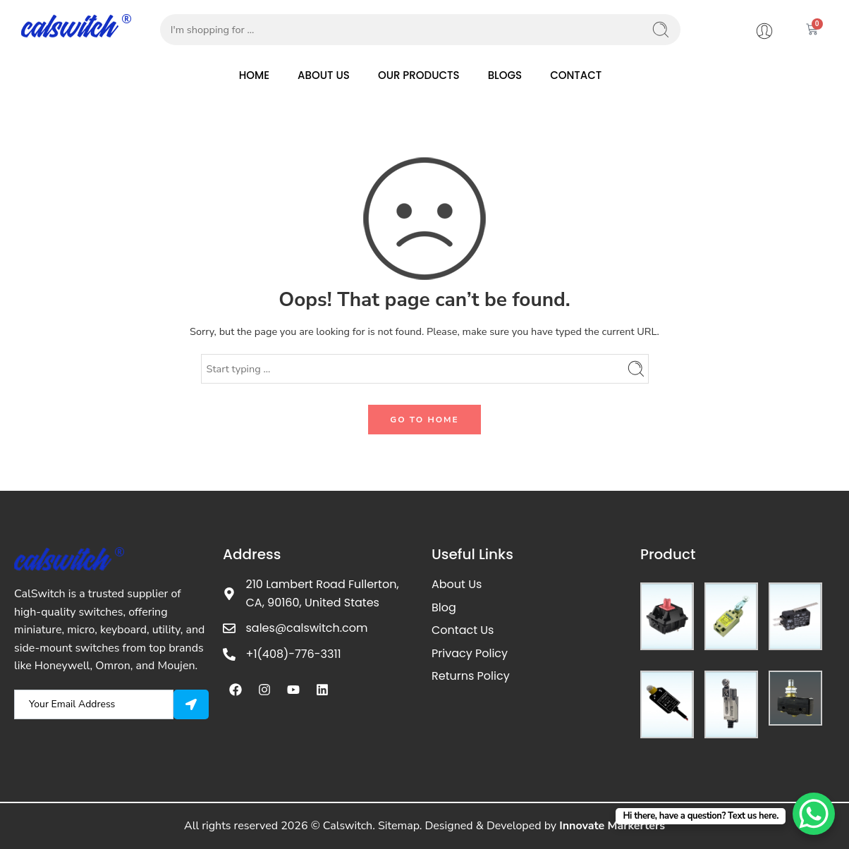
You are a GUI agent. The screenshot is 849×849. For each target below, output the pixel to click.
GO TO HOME (424, 419)
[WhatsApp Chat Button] (814, 814)
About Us (324, 75)
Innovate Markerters (612, 825)
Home (254, 75)
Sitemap (399, 825)
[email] (93, 704)
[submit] (191, 704)
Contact (575, 75)
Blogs (505, 75)
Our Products (419, 75)
